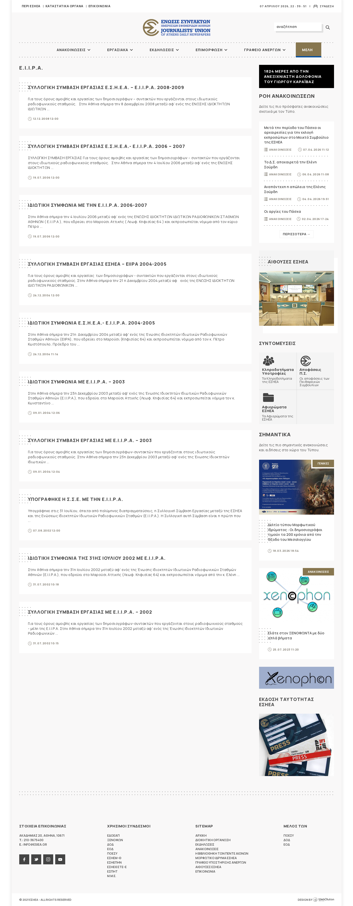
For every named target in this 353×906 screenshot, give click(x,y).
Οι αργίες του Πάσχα (282, 211)
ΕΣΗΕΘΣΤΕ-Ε (117, 867)
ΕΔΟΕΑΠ (113, 835)
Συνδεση (327, 6)
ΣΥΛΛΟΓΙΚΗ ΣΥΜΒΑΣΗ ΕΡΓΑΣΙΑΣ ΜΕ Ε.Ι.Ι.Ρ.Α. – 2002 (90, 612)
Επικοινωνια (99, 6)
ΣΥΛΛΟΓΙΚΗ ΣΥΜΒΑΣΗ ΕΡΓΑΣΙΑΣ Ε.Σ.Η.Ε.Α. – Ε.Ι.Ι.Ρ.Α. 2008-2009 (106, 87)
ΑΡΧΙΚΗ (38, 49)
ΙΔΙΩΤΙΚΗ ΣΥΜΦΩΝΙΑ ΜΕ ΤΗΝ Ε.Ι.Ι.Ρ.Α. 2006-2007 (87, 205)
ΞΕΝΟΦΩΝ (115, 840)
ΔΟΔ (110, 844)
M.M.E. (111, 876)
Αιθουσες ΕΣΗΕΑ (288, 262)
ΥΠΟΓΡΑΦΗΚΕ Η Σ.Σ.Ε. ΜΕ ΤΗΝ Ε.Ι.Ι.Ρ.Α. (75, 499)
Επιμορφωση (209, 49)
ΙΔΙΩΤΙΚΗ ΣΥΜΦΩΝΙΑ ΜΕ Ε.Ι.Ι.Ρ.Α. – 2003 (76, 382)
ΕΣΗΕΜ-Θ (114, 858)
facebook (24, 859)
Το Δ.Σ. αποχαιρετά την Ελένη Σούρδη (290, 164)
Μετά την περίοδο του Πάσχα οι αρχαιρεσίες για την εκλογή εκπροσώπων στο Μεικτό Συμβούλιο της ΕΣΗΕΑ (296, 135)
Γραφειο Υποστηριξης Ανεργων (220, 862)
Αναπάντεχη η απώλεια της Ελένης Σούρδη (295, 189)
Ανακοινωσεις (71, 49)
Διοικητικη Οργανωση (213, 840)
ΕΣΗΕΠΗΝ (114, 862)
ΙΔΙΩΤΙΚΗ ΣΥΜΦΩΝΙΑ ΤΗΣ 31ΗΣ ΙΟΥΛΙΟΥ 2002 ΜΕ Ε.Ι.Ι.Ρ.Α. (97, 558)
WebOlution (323, 899)
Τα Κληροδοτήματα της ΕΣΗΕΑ (278, 375)
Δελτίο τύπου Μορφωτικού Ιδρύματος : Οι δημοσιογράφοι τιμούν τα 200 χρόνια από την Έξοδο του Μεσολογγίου (295, 532)
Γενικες (323, 463)
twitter (36, 859)
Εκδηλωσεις (162, 49)
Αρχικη (201, 835)
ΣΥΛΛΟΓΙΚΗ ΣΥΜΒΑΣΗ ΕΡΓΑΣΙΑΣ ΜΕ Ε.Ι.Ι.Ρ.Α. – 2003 (90, 440)
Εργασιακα (117, 49)
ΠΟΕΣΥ (112, 853)
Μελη (307, 49)
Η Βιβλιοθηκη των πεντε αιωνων (221, 853)
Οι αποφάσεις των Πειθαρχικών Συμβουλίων (315, 377)
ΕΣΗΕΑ (176, 27)
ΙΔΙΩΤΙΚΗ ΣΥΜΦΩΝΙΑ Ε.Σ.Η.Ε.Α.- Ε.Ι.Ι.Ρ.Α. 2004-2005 (91, 323)
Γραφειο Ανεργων (262, 49)
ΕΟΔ (110, 849)
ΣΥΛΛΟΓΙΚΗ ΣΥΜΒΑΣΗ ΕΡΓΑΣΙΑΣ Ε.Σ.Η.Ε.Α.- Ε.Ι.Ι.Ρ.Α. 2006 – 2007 (106, 146)
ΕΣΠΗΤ (112, 871)
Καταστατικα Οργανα (64, 6)
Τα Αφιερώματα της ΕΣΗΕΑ (278, 413)
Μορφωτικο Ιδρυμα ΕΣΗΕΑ (216, 858)
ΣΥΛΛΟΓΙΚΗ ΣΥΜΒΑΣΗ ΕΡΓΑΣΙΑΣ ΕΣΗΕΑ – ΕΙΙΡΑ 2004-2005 (97, 264)
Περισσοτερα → (296, 234)
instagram (48, 859)
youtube (60, 859)
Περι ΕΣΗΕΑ (31, 6)
